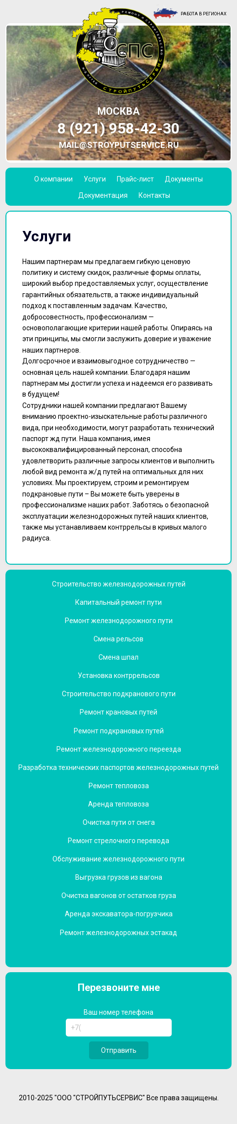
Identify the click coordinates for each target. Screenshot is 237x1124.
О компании (53, 179)
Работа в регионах (204, 13)
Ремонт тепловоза (119, 786)
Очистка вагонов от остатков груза (118, 895)
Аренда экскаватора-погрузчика (119, 914)
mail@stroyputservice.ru (119, 145)
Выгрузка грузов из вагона (118, 877)
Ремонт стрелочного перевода (118, 841)
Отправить (119, 1050)
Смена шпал (118, 657)
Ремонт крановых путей (118, 712)
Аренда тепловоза (118, 804)
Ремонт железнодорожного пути (119, 621)
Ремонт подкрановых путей (119, 731)
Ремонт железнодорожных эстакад (118, 933)
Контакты (154, 195)
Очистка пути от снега (119, 822)
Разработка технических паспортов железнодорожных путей (118, 767)
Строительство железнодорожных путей (119, 584)
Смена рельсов (118, 639)
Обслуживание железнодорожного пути (118, 859)
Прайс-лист (135, 179)
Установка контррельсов (119, 675)
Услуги (95, 179)
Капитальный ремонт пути (118, 602)
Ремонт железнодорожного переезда (118, 749)
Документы (184, 179)
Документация (103, 195)
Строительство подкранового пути (119, 694)
